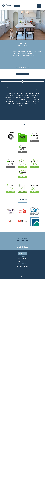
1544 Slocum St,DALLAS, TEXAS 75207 (22, 259)
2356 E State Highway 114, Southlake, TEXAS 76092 (22, 271)
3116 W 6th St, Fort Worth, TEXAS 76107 (22, 266)
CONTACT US (22, 74)
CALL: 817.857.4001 (22, 273)
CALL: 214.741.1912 (22, 261)
